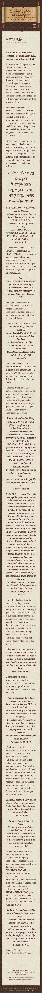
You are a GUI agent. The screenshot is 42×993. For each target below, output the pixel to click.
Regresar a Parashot (20, 42)
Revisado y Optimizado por (21, 990)
